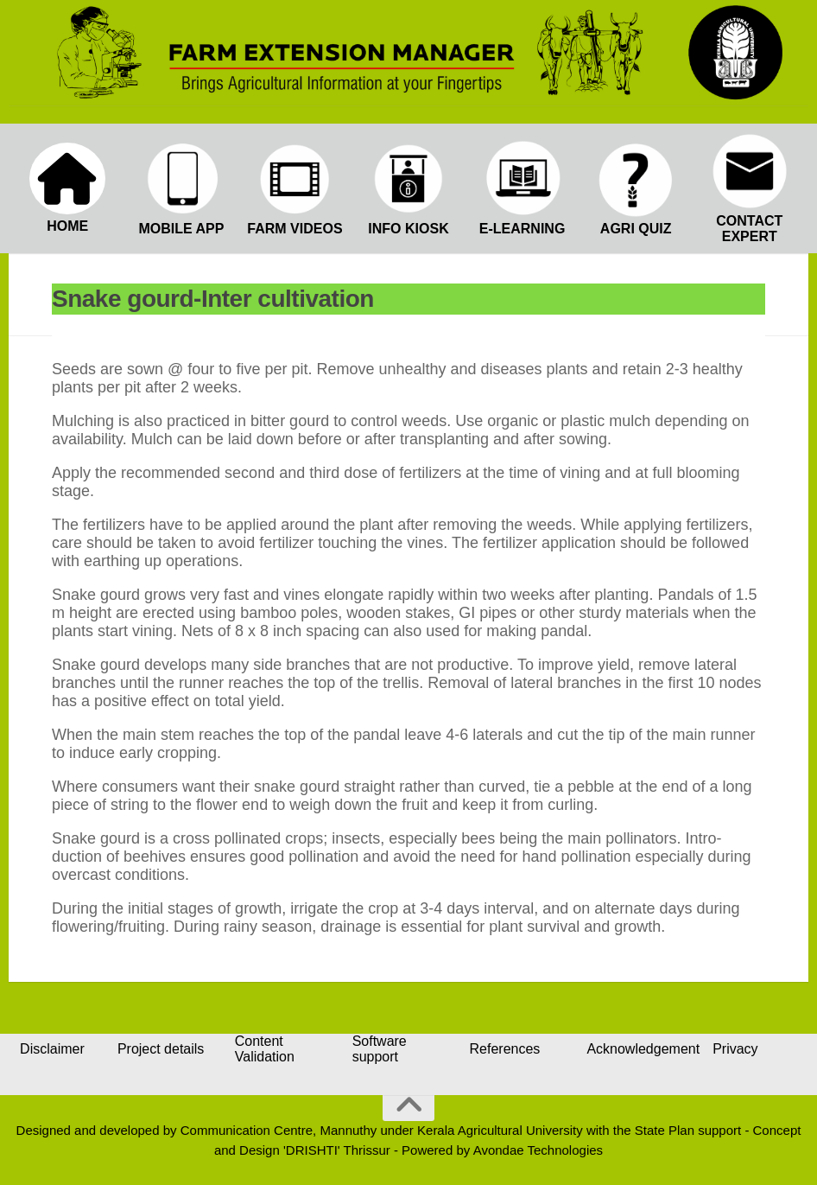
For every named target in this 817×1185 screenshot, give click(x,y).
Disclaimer (52, 1049)
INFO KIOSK (408, 228)
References (505, 1049)
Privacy (734, 1049)
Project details (161, 1049)
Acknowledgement (643, 1049)
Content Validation (264, 1049)
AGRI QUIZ (636, 228)
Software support (379, 1049)
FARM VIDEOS (294, 228)
